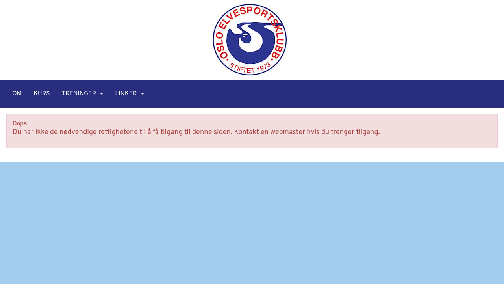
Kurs (41, 94)
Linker (129, 94)
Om (17, 94)
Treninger (83, 94)
